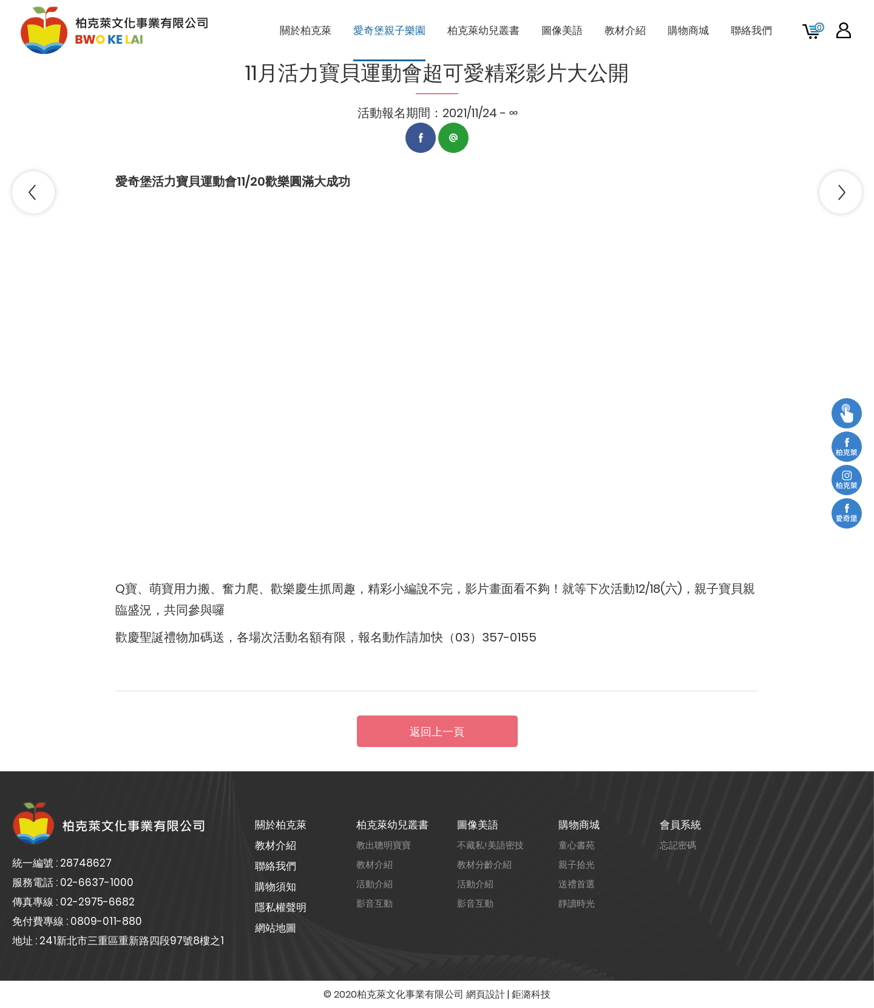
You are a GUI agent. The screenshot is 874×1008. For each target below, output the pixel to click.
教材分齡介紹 (484, 864)
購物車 (819, 27)
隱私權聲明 (281, 907)
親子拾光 (576, 864)
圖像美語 (477, 824)
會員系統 (680, 824)
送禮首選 (576, 884)
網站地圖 (275, 928)
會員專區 (844, 30)
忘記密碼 (678, 845)
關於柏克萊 (281, 824)
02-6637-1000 (97, 882)
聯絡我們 (275, 866)
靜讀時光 (576, 903)
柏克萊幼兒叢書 (392, 824)
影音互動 (374, 903)
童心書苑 (576, 845)
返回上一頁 (437, 731)
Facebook (420, 138)
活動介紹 (374, 884)
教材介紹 (275, 845)
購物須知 (275, 886)
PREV (33, 192)
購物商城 (579, 824)
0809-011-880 (106, 921)
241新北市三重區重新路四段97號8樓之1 (131, 940)
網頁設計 (485, 994)
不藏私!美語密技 (490, 845)
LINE (453, 138)
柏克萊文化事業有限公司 (115, 30)
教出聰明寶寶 (383, 845)
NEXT (840, 192)
